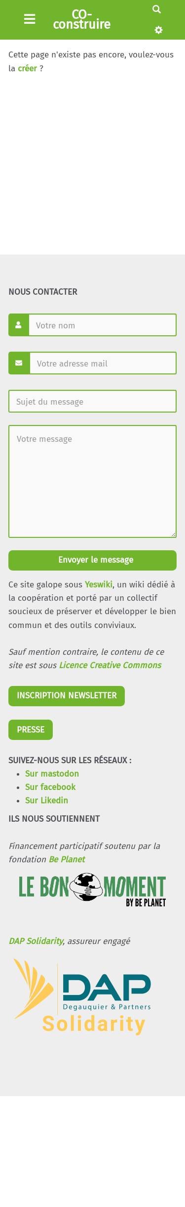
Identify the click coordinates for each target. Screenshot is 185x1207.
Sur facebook (50, 787)
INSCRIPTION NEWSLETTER (66, 695)
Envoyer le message (94, 560)
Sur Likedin (46, 800)
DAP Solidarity (35, 941)
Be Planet (66, 859)
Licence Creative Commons (110, 665)
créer (27, 68)
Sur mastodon (52, 774)
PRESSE (30, 730)
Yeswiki (98, 584)
